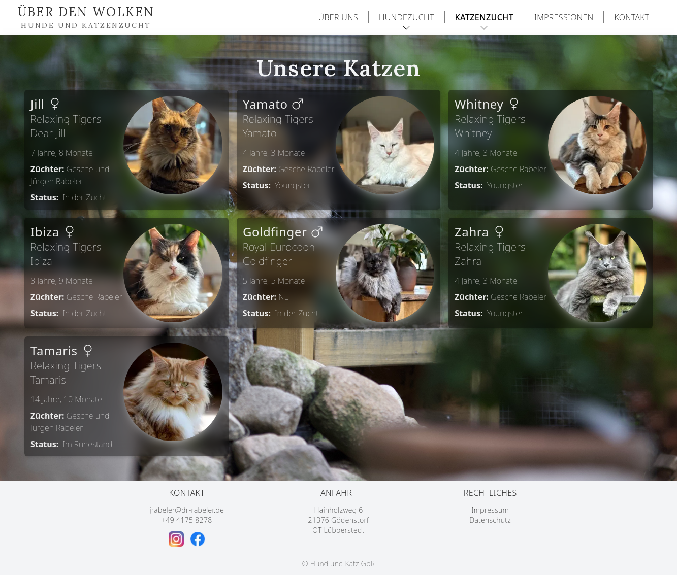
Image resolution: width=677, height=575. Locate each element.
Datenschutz (490, 520)
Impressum (490, 510)
